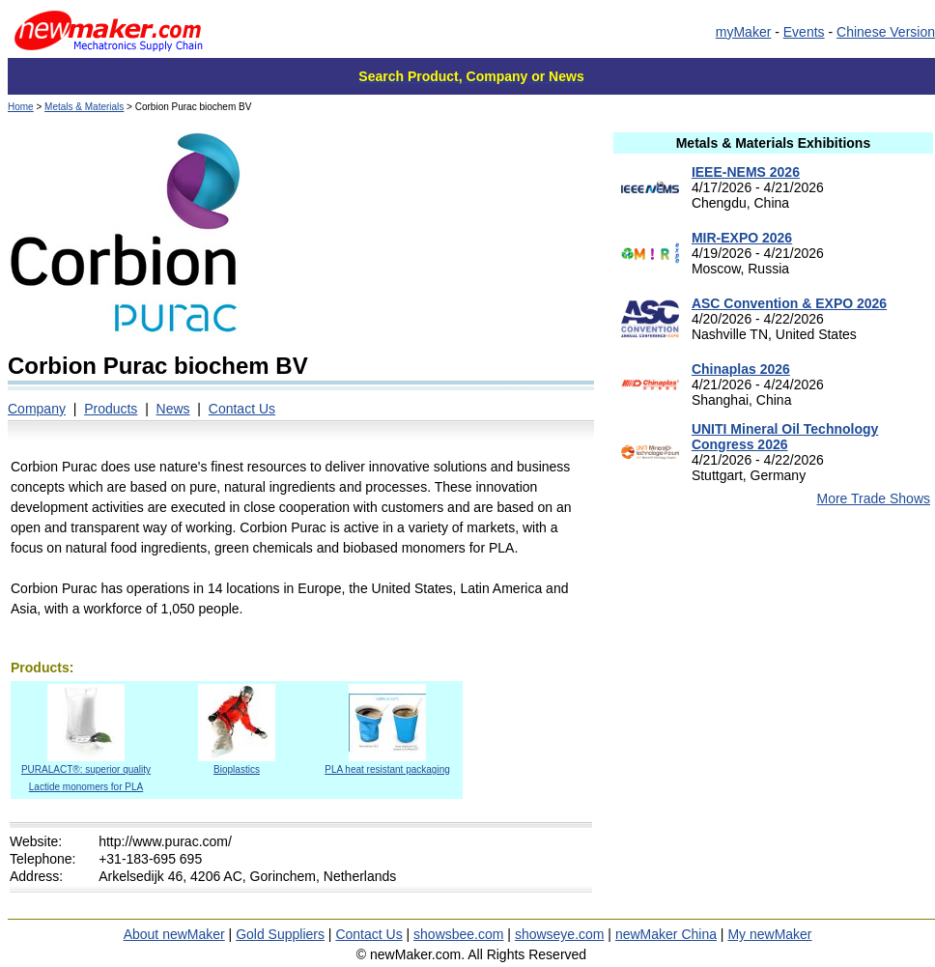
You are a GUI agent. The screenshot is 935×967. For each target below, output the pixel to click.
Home (21, 106)
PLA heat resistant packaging (387, 764)
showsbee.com (458, 934)
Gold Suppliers (280, 934)
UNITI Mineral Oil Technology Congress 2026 (785, 436)
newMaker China (666, 934)
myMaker (744, 32)
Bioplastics (236, 764)
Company (37, 408)
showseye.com (560, 934)
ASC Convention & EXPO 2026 (789, 303)
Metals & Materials (84, 106)
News (173, 408)
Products (110, 408)
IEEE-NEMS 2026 (746, 172)
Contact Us (242, 408)
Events (804, 32)
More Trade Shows (874, 498)
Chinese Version (885, 32)
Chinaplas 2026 (741, 369)
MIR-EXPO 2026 (742, 237)
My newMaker (769, 934)
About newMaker (174, 934)
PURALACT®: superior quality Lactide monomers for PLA (86, 772)
